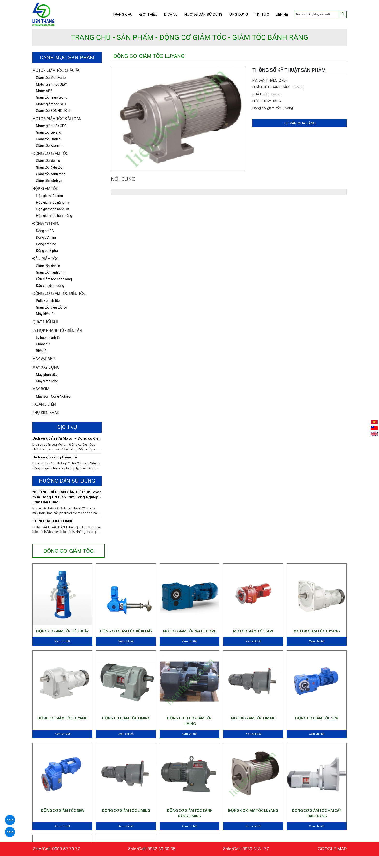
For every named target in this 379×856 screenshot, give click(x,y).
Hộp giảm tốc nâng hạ (52, 202)
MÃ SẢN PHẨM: (264, 80)
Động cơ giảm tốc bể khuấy (62, 631)
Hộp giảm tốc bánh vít (52, 209)
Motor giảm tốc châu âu (56, 71)
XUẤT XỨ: (260, 94)
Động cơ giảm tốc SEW (317, 718)
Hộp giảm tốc (45, 189)
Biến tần (42, 351)
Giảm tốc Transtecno (51, 97)
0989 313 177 (255, 848)
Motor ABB (44, 91)
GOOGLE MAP (332, 848)
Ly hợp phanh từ (48, 338)
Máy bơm (40, 389)
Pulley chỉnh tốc (48, 301)
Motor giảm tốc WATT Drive (189, 631)
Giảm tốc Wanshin (49, 146)
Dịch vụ (171, 14)
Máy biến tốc (45, 314)
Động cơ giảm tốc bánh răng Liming (190, 813)
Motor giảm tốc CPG (51, 126)
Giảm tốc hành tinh (50, 272)
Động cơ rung (46, 244)
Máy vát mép (43, 359)
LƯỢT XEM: (261, 101)
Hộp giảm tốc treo (49, 196)
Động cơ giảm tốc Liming (126, 811)
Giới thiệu (148, 14)
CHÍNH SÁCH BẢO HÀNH (52, 521)
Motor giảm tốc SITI (51, 104)
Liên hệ (282, 14)
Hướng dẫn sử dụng (203, 14)
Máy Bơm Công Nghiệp (53, 396)
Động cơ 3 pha (47, 251)
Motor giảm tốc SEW (51, 84)
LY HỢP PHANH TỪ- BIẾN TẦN (57, 331)
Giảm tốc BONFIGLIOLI (53, 111)
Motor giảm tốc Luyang (316, 631)
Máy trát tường (47, 381)
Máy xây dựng (45, 367)
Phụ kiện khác (45, 413)
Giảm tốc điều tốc (49, 167)
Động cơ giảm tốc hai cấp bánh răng (317, 813)
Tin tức (262, 14)
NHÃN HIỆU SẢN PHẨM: (271, 87)
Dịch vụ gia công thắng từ (54, 457)
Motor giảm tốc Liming (253, 718)
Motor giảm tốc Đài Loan (56, 119)
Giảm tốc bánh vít (49, 181)
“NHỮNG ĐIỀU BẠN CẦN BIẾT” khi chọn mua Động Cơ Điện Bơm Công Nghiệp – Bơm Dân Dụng (67, 497)
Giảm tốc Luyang (48, 132)
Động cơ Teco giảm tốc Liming (189, 721)
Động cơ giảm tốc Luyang (62, 718)
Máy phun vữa (46, 375)
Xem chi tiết (62, 641)
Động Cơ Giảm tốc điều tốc (59, 294)
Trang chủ (122, 14)
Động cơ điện (45, 224)
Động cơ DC (45, 231)
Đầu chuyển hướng (50, 286)
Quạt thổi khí (45, 322)
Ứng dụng (238, 14)
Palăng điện (44, 404)
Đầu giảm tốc (45, 259)
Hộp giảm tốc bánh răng (54, 216)
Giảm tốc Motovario (51, 78)
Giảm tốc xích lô (48, 161)
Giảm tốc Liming (48, 139)
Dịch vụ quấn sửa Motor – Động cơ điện (66, 439)
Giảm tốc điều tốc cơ (51, 307)
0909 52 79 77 (66, 848)
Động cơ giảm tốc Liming (126, 718)
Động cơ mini (46, 237)
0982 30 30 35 (161, 848)
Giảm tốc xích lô (48, 266)
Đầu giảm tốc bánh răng (54, 279)
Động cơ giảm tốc (50, 154)
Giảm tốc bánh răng (51, 174)
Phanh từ (43, 344)
